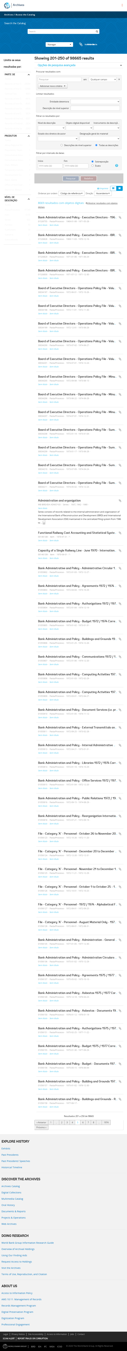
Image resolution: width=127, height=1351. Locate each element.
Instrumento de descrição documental (107, 122)
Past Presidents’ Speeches (15, 1161)
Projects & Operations (13, 1217)
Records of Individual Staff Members (17, 124)
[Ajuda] (116, 165)
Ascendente (103, 193)
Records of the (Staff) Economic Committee (17, 104)
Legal (5, 1334)
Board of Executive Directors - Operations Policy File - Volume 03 (80, 306)
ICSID (59, 1346)
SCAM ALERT (9, 1338)
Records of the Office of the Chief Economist (17, 114)
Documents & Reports (13, 1211)
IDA (39, 1346)
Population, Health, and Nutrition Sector (17, 150)
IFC (45, 1346)
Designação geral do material (94, 133)
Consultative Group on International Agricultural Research (17, 160)
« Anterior (41, 1122)
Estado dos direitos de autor (52, 133)
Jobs (72, 1334)
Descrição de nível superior (56, 108)
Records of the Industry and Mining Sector (17, 119)
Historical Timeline (11, 1167)
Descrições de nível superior (76, 145)
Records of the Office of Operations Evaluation (17, 99)
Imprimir (102, 188)
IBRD (33, 1346)
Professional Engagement (15, 1324)
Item (6, 215)
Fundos (8, 225)
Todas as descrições (106, 145)
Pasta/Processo (12, 210)
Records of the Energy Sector (17, 109)
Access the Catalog (25, 14)
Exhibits (5, 1148)
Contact (81, 1334)
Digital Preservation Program (17, 1311)
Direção (89, 193)
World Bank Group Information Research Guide (27, 1242)
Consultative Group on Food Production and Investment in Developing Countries (17, 155)
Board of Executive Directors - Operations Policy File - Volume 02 (80, 288)
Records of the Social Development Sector (17, 129)
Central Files (10, 94)
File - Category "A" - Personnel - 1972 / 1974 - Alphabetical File (78, 904)
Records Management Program (18, 1305)
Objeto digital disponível (78, 122)
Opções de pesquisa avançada (56, 65)
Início (40, 160)
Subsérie (8, 235)
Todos (8, 79)
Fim (65, 160)
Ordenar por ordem (47, 193)
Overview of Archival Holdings (18, 1249)
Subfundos (10, 230)
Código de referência (72, 193)
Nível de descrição (11, 199)
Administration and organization (59, 500)
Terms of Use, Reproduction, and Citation (24, 1274)
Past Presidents (10, 1154)
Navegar (59, 44)
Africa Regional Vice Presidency (17, 145)
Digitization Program (12, 1318)
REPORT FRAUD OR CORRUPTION (33, 1338)
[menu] (122, 5)
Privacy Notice (18, 1334)
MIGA (52, 1346)
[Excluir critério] (118, 78)
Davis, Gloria (10, 180)
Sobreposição (99, 161)
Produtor (11, 135)
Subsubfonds (11, 240)
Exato (96, 165)
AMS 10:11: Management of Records (21, 1299)
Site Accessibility (35, 1334)
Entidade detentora (59, 101)
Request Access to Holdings (16, 1261)
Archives (18, 5)
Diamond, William (13, 190)
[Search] (63, 31)
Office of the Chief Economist (17, 185)
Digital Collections (11, 1192)
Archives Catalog (10, 1186)
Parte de (10, 74)
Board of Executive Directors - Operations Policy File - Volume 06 (80, 359)
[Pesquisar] (96, 31)
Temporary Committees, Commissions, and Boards (17, 170)
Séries (7, 220)
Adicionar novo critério (52, 86)
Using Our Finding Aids (14, 1255)
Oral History (8, 1205)
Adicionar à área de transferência (120, 217)
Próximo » (41, 1127)
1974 (106, 1122)
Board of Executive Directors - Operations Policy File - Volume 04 (80, 323)
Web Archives (9, 1223)
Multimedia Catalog (12, 1198)
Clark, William (11, 165)
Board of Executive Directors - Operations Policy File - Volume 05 (80, 341)
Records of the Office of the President (17, 89)
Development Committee (17, 175)
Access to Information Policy (16, 1293)
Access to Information (57, 1334)
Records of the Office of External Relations (17, 84)
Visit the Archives (11, 1267)
